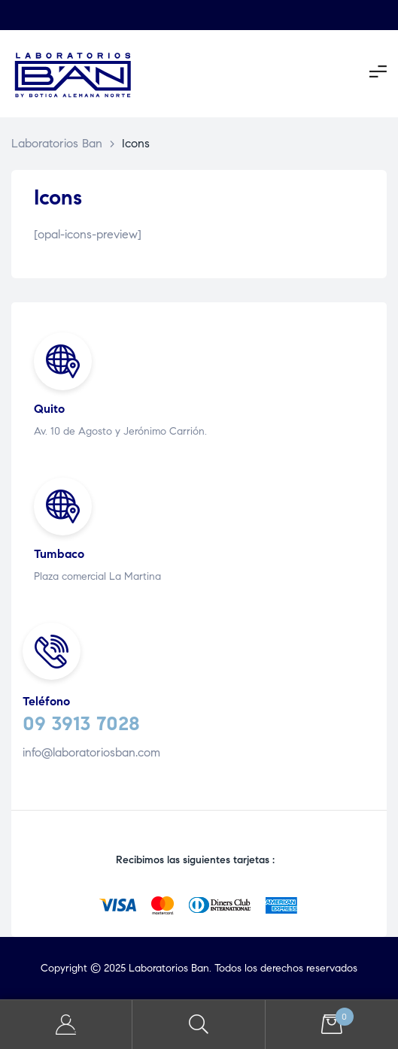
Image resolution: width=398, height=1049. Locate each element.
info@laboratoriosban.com (91, 752)
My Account (66, 1024)
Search (198, 1024)
